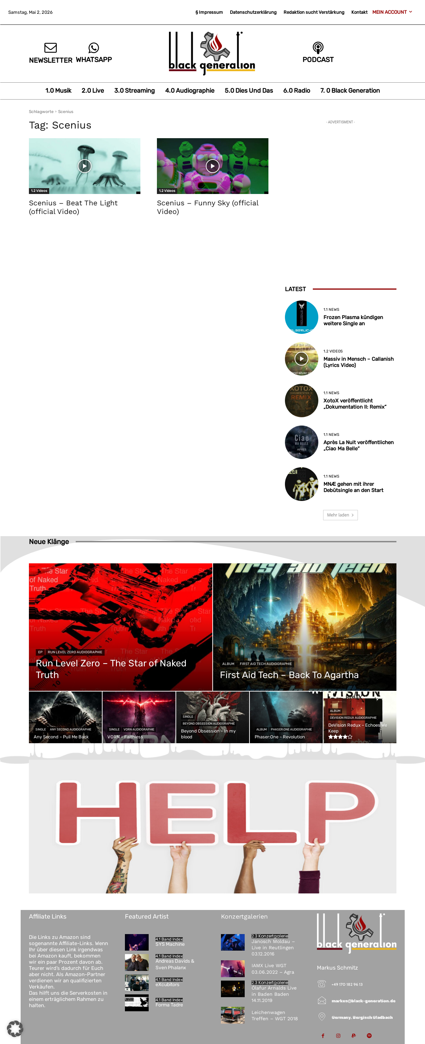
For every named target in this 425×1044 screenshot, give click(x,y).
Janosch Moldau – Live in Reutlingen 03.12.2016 (273, 947)
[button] (15, 1029)
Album (228, 664)
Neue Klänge (49, 542)
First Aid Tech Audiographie (266, 664)
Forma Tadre (169, 1005)
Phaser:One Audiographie (291, 729)
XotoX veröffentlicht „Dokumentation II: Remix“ (354, 404)
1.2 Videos (39, 191)
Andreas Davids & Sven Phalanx (175, 964)
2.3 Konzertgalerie (270, 936)
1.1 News (331, 309)
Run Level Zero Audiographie (75, 652)
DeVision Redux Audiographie (353, 717)
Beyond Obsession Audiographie (209, 723)
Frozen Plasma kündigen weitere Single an (353, 320)
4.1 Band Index (169, 939)
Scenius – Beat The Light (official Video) (73, 207)
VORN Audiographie (139, 729)
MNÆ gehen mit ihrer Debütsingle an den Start (353, 487)
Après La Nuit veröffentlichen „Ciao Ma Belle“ (358, 445)
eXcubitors (167, 984)
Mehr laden (340, 515)
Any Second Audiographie (70, 729)
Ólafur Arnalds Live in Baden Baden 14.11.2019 (274, 994)
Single (40, 729)
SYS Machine (170, 944)
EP (40, 652)
